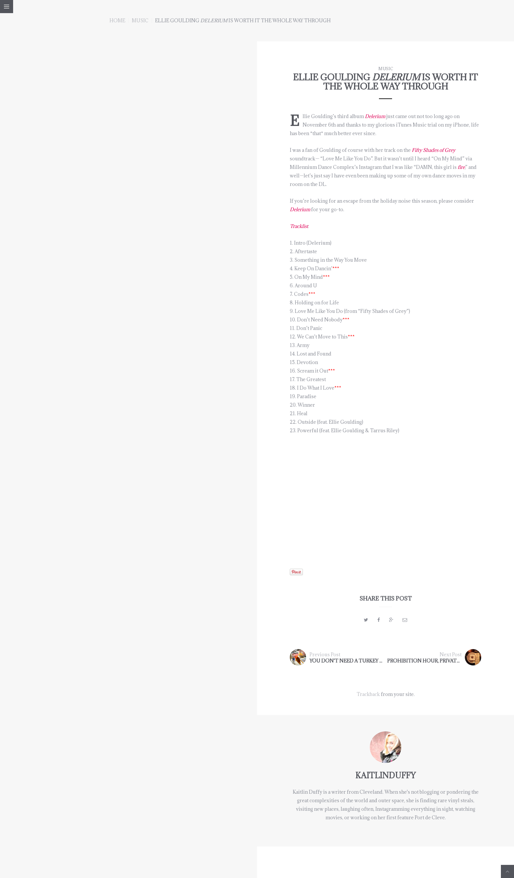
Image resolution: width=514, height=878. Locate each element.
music (140, 20)
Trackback (368, 694)
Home (117, 20)
